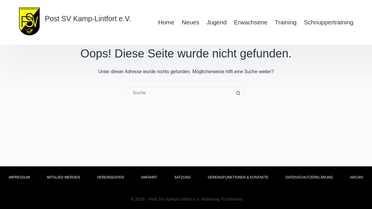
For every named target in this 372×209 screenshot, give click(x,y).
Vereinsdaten (110, 177)
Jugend (217, 22)
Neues (190, 22)
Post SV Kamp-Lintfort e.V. (88, 19)
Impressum (19, 177)
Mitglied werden (63, 177)
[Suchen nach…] (180, 93)
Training (285, 22)
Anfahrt (149, 177)
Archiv (356, 177)
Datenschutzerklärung (309, 177)
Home (166, 22)
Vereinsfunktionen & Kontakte (238, 177)
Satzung (182, 177)
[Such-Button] (238, 93)
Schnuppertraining (328, 22)
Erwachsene (251, 22)
